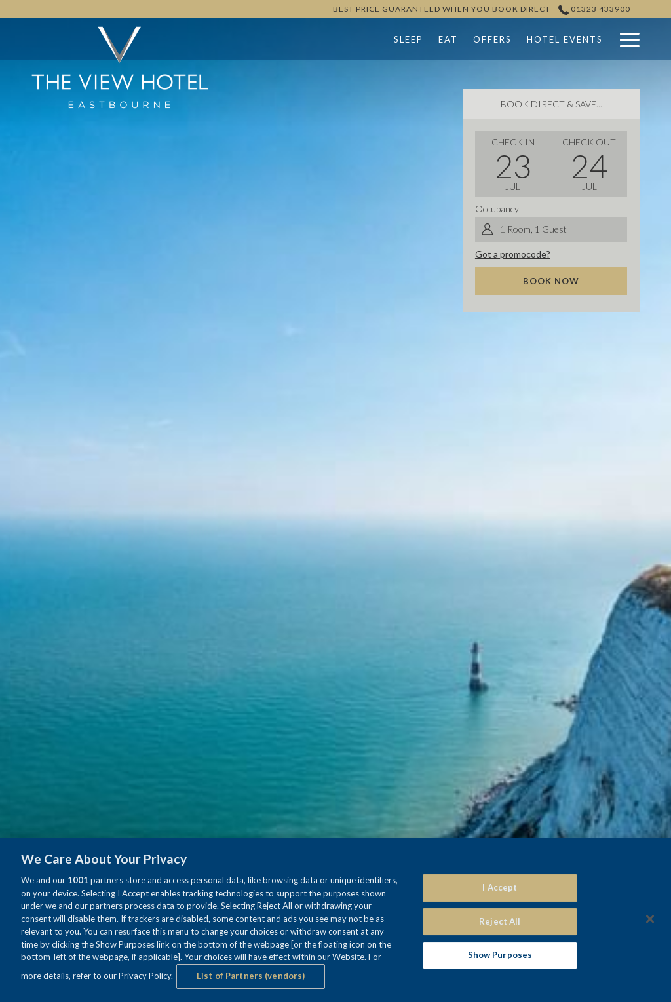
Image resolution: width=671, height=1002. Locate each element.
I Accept (499, 887)
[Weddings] (563, 39)
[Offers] (410, 39)
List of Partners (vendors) (251, 976)
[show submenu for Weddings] (604, 39)
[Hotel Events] (482, 39)
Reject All (499, 921)
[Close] (650, 919)
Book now (551, 281)
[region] (335, 920)
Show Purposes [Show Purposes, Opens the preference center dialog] (500, 955)
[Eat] (366, 39)
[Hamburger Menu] (625, 39)
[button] (513, 164)
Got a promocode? (512, 254)
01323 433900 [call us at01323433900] (595, 9)
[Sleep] (326, 39)
